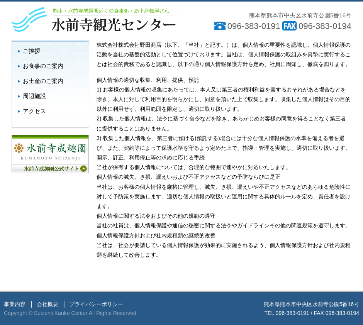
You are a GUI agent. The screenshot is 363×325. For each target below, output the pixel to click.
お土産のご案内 (43, 81)
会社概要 (47, 304)
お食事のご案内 (43, 66)
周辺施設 (34, 96)
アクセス (34, 111)
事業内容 (14, 304)
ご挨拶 (31, 51)
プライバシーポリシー (96, 304)
